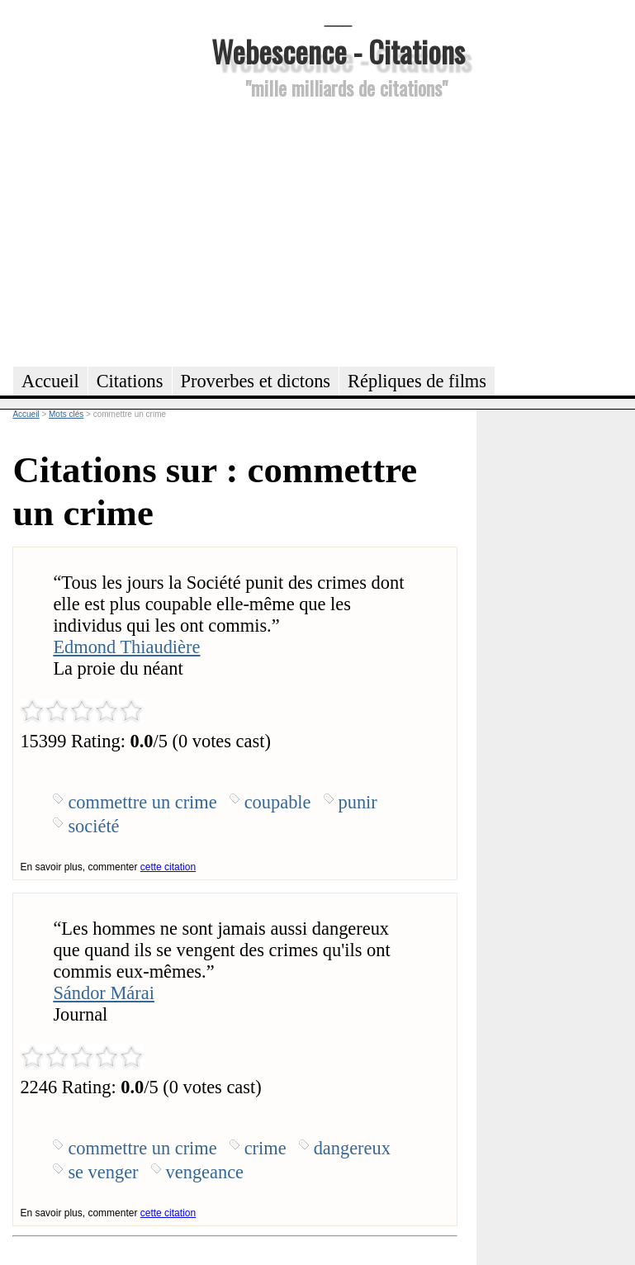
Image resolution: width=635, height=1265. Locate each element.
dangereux (352, 1148)
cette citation (168, 867)
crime (265, 1148)
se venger (103, 1172)
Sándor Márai (103, 993)
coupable (277, 802)
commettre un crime (142, 802)
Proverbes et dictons (256, 381)
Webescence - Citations (338, 51)
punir (358, 802)
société (93, 826)
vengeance (205, 1172)
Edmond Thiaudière (126, 647)
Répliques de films (417, 381)
